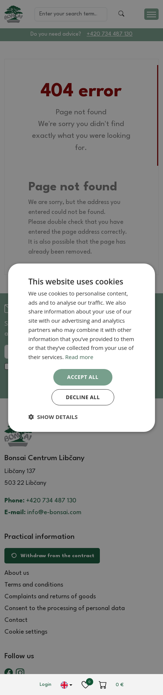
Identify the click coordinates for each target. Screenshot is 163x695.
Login (45, 684)
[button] (52, 417)
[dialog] (81, 347)
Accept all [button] (82, 376)
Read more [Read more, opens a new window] (79, 357)
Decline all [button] (82, 397)
